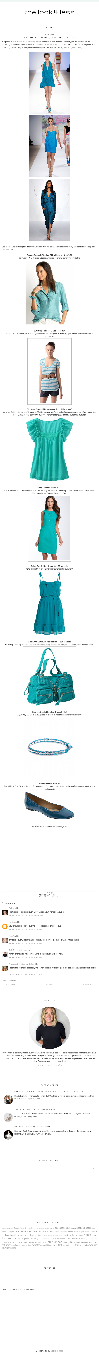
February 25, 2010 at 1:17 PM (25, 930)
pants (94, 1239)
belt (68, 1228)
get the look (54, 897)
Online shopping (31, 1228)
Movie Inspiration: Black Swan (32, 1127)
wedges (93, 1245)
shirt (50, 1242)
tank (60, 1245)
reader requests (15, 1242)
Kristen (12, 922)
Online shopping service (47, 1228)
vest (81, 1245)
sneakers (84, 1242)
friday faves (19, 1235)
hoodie (94, 1235)
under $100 (74, 1245)
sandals (38, 1242)
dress (93, 1231)
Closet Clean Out (7, 1228)
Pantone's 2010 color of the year (48, 44)
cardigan (10, 1232)
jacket (21, 1238)
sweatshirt (44, 1245)
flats (11, 1235)
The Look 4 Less (49, 11)
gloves (48, 1235)
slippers (77, 1242)
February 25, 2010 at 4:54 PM (25, 958)
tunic (68, 1245)
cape (4, 1232)
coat (76, 1232)
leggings (47, 1239)
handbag (67, 1235)
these (15, 415)
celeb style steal (23, 1231)
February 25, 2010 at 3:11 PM (25, 944)
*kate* (11, 936)
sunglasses (15, 1245)
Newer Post (90, 985)
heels (87, 1234)
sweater (36, 1245)
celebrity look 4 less (43, 1231)
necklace (70, 1238)
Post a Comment (9, 981)
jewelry (33, 1238)
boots (87, 1228)
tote (64, 1245)
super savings (26, 1245)
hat (73, 1235)
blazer (73, 1228)
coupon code (84, 1232)
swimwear (53, 1245)
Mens (22, 1228)
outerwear (80, 1238)
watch (86, 1245)
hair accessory (56, 1235)
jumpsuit (40, 1239)
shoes (58, 1242)
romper (31, 1242)
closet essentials (61, 1232)
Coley (11, 908)
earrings (5, 1235)
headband (79, 1235)
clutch (70, 1232)
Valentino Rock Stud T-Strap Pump (34, 1109)
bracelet (93, 1228)
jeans (26, 1239)
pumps (4, 1242)
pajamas (89, 1239)
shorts (65, 1242)
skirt (71, 1242)
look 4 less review (58, 1239)
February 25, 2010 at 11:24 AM (26, 916)
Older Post (8, 985)
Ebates (16, 1228)
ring (25, 1242)
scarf (45, 1242)
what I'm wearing (9, 1248)
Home (49, 27)
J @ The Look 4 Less (17, 950)
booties (80, 1228)
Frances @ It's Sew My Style (21, 964)
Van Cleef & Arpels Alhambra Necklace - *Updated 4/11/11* (48, 1092)
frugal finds (29, 1235)
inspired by (9, 1238)
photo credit (76, 47)
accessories (61, 1228)
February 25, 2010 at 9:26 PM (25, 974)
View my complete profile (49, 1065)
